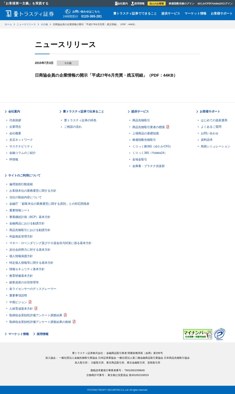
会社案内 (123, 3)
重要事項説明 (18, 295)
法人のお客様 (156, 3)
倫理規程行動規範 (21, 184)
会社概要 (15, 133)
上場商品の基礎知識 (145, 133)
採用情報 (139, 3)
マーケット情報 (195, 13)
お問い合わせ (209, 133)
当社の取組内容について (25, 197)
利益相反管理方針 (21, 236)
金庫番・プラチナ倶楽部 (148, 166)
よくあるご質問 (211, 126)
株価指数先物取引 (144, 139)
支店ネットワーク (21, 139)
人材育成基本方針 (21, 308)
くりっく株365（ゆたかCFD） (152, 146)
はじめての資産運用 (214, 120)
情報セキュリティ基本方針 (27, 269)
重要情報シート (19, 210)
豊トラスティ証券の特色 (80, 120)
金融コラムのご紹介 (22, 152)
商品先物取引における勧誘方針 (29, 230)
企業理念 (15, 126)
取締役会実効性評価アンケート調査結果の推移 (40, 321)
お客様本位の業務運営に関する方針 (32, 190)
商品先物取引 (141, 120)
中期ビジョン (18, 302)
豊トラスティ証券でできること (135, 13)
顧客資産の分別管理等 (24, 282)
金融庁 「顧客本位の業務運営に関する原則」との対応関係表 (49, 203)
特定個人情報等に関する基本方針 (31, 262)
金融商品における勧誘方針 (27, 223)
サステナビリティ (21, 146)
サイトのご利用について (24, 175)
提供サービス (170, 13)
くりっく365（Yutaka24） (149, 152)
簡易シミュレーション (215, 146)
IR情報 (13, 159)
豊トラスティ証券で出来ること (83, 111)
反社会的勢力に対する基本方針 (29, 249)
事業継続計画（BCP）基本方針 (30, 217)
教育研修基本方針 (21, 275)
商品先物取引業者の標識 (148, 127)
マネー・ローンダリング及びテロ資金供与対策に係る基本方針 (50, 243)
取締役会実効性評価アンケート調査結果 (35, 315)
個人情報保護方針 (21, 256)
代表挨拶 (15, 120)
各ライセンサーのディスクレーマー (32, 288)
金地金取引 (139, 159)
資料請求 (207, 139)
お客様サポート (222, 13)
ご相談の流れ (73, 126)
